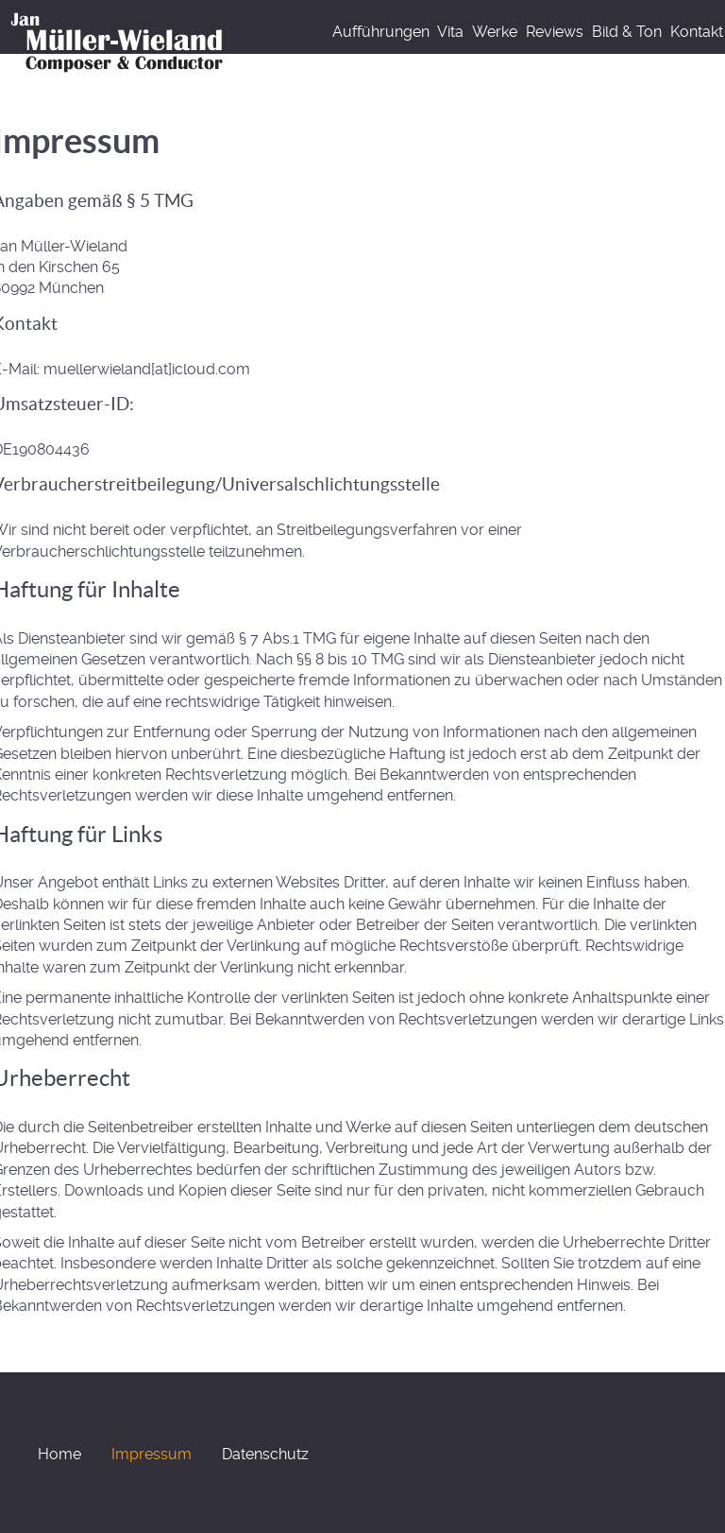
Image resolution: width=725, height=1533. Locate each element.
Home (59, 1454)
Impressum (151, 1454)
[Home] (120, 39)
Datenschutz (265, 1454)
